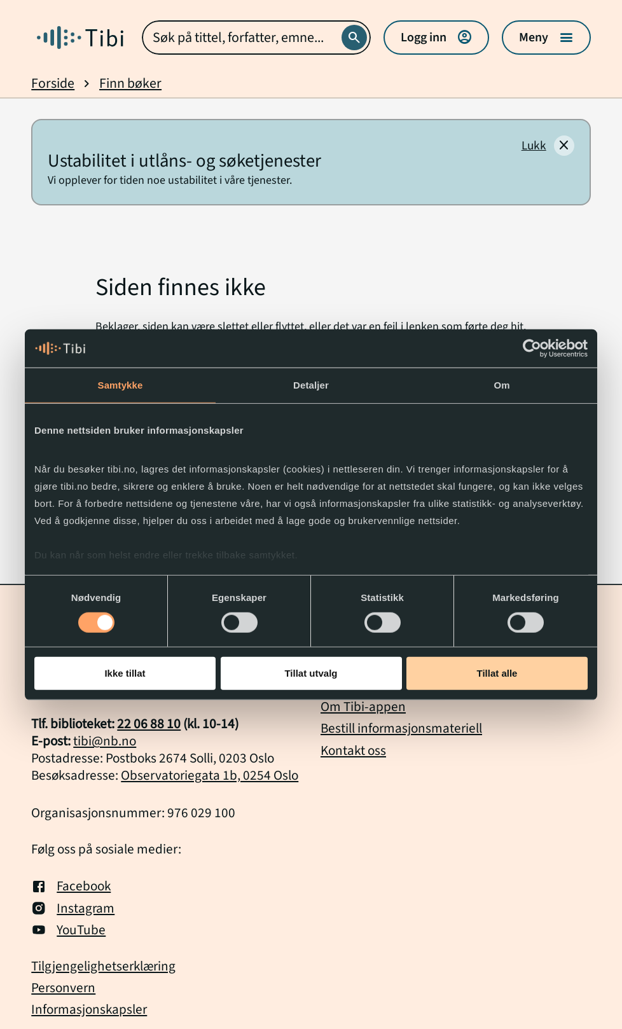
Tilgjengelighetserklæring (103, 966)
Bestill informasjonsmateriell (401, 728)
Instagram (72, 908)
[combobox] (256, 37)
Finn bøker (130, 83)
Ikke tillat (124, 673)
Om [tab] (501, 385)
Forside (52, 83)
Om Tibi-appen (363, 706)
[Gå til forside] (80, 37)
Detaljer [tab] (311, 385)
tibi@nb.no (104, 740)
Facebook (71, 886)
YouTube (68, 929)
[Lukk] (547, 145)
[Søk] (354, 37)
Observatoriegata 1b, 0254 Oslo (209, 775)
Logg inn (436, 37)
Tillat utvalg (310, 673)
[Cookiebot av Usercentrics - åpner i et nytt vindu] (532, 348)
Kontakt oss (353, 750)
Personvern (63, 987)
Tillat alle (497, 673)
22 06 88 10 (149, 723)
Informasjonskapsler (89, 1009)
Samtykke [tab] (120, 385)
